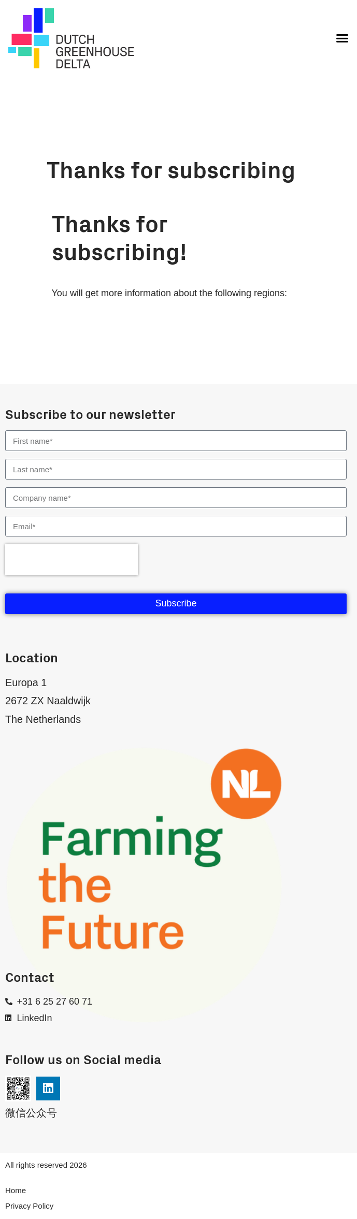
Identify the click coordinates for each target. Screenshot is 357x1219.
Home (15, 1190)
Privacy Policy (29, 1205)
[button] (342, 38)
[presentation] (71, 559)
